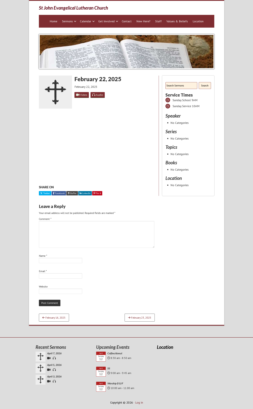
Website (43, 286)
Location (198, 21)
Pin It (97, 193)
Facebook (59, 193)
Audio (97, 95)
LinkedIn (85, 193)
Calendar (85, 21)
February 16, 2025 (54, 317)
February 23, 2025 (139, 317)
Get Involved (106, 21)
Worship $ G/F (115, 383)
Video (81, 95)
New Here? (143, 21)
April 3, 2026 (54, 376)
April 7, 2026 (54, 353)
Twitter (45, 193)
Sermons (67, 21)
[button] (75, 21)
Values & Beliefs (177, 21)
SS (108, 368)
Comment (45, 219)
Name (43, 255)
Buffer (72, 193)
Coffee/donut (114, 353)
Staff (158, 21)
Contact (127, 21)
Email (43, 271)
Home (53, 21)
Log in (139, 402)
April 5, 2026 (54, 364)
